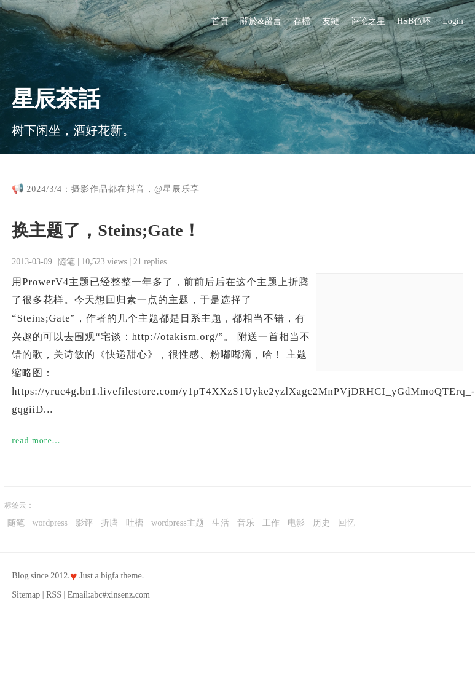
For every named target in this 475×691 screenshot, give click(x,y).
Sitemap (26, 594)
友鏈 (330, 21)
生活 (220, 522)
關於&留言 (260, 21)
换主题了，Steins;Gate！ (106, 230)
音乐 (245, 522)
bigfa (110, 575)
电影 (296, 522)
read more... (36, 440)
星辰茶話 (56, 99)
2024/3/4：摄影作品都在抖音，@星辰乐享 (113, 189)
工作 (271, 522)
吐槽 (134, 522)
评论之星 (368, 21)
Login (452, 21)
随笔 (66, 261)
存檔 (301, 21)
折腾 (109, 522)
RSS (53, 594)
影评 (84, 522)
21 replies (150, 261)
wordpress (50, 522)
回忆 (346, 522)
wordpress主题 (177, 522)
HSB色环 (414, 21)
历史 (321, 522)
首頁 (220, 21)
